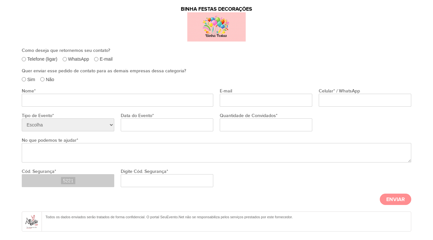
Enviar (395, 200)
